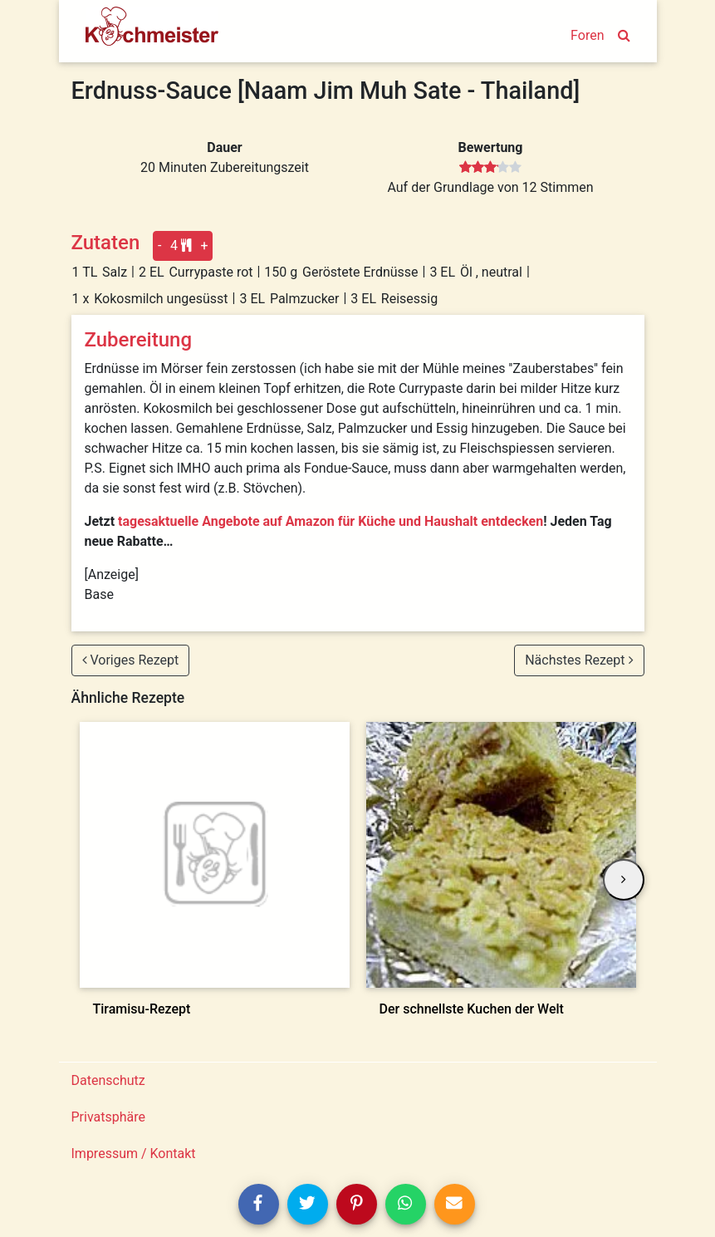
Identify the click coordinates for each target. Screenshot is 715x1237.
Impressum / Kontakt (133, 1153)
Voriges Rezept (130, 660)
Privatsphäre (108, 1117)
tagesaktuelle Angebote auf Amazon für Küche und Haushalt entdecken (330, 521)
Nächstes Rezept (579, 660)
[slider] (490, 168)
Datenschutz (108, 1080)
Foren (587, 35)
